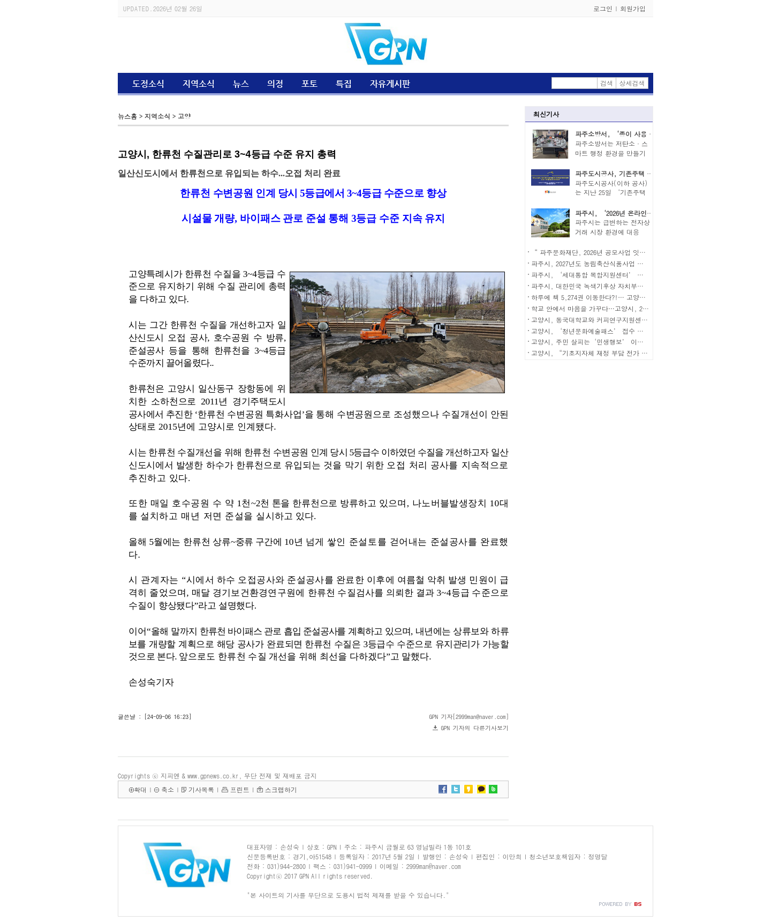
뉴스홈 (127, 116)
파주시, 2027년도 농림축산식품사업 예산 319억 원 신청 (611, 263)
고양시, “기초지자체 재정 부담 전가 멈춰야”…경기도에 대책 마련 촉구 (637, 352)
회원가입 (633, 8)
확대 (140, 789)
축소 (167, 789)
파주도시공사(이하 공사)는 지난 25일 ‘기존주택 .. (611, 192)
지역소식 (199, 84)
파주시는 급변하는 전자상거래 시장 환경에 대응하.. (612, 232)
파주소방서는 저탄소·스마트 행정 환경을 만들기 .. (611, 153)
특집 (344, 84)
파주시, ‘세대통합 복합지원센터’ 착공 (590, 274)
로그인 (603, 8)
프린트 (240, 789)
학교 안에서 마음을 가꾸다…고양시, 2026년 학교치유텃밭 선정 (622, 308)
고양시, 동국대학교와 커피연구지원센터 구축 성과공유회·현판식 (627, 319)
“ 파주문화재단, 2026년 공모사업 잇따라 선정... (604, 252)
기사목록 (201, 789)
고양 (184, 116)
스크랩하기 (281, 789)
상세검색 (632, 82)
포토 (309, 84)
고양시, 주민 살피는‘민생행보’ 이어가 (590, 341)
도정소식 (148, 84)
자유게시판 (390, 84)
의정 (275, 84)
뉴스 (241, 84)
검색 (606, 82)
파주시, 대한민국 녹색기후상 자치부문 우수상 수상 (605, 285)
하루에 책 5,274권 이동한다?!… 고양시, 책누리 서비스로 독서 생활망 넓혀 (640, 297)
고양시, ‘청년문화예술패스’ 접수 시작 (590, 330)
